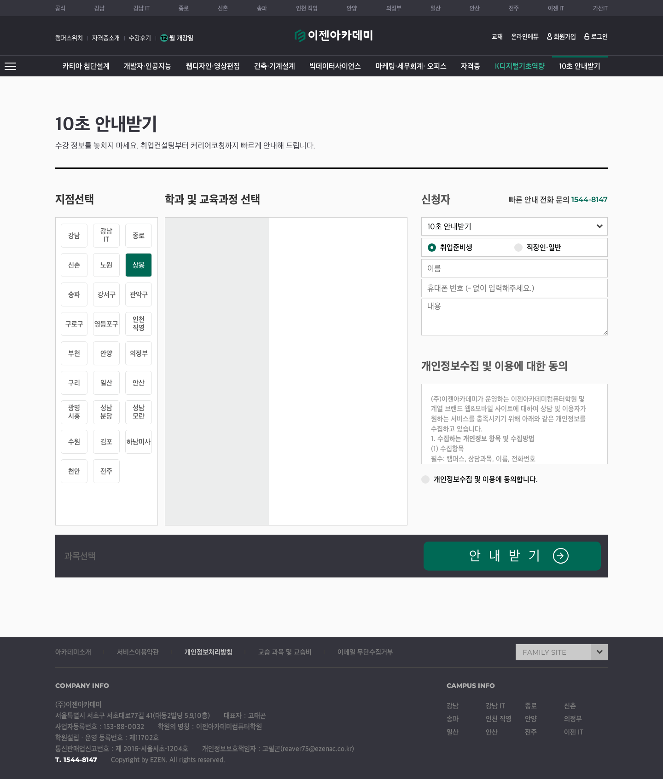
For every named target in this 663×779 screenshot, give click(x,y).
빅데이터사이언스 (335, 66)
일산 (435, 8)
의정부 (393, 8)
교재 (497, 37)
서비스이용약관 (138, 652)
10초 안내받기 (579, 66)
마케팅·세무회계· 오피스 (411, 66)
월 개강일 (176, 38)
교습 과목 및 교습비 (285, 652)
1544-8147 (589, 199)
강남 (99, 8)
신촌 (223, 8)
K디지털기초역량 (520, 66)
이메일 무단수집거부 (365, 652)
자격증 (470, 66)
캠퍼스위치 (69, 38)
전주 (514, 8)
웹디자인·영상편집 (213, 66)
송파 (262, 8)
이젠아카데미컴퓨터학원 (333, 40)
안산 (475, 8)
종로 (184, 8)
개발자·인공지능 (147, 66)
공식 (60, 8)
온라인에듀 (525, 37)
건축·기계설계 (274, 66)
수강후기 (140, 38)
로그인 (599, 37)
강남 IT (142, 8)
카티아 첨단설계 (86, 66)
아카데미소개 (73, 652)
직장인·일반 (537, 247)
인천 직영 (307, 8)
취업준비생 (450, 247)
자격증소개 (106, 38)
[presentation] (538, 507)
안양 (352, 8)
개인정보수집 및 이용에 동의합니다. (479, 479)
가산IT (600, 8)
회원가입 (565, 37)
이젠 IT (556, 8)
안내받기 (519, 556)
